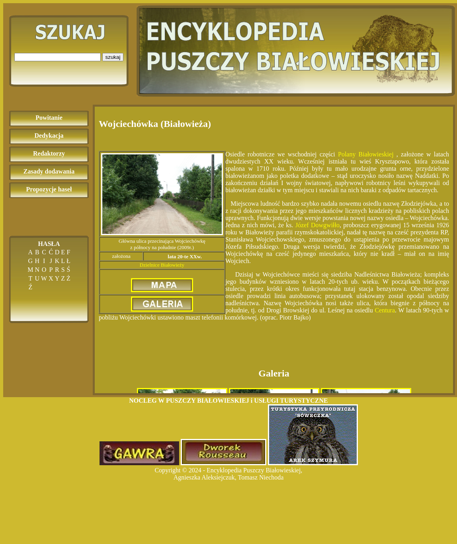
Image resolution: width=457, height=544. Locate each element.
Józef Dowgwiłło (317, 225)
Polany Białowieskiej (366, 154)
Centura (385, 310)
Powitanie (48, 117)
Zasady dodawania (49, 171)
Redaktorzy (49, 153)
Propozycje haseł (49, 189)
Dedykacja (49, 135)
